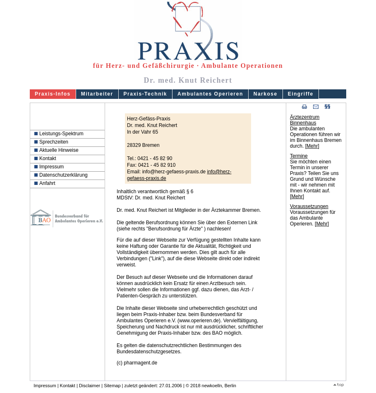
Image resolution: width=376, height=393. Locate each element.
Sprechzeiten (53, 142)
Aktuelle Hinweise (59, 150)
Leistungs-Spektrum (61, 134)
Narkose (266, 94)
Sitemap (112, 385)
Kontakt (47, 158)
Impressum (51, 167)
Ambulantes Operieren (210, 94)
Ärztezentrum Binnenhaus (304, 120)
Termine (299, 156)
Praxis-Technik (145, 94)
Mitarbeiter (97, 94)
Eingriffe (301, 94)
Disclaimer (89, 385)
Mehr (312, 146)
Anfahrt (47, 183)
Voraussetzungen (309, 206)
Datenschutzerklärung (63, 175)
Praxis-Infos (53, 94)
